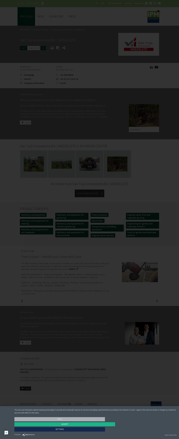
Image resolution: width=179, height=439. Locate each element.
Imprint (166, 435)
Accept (95, 430)
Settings (152, 430)
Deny (38, 430)
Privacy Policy (173, 435)
